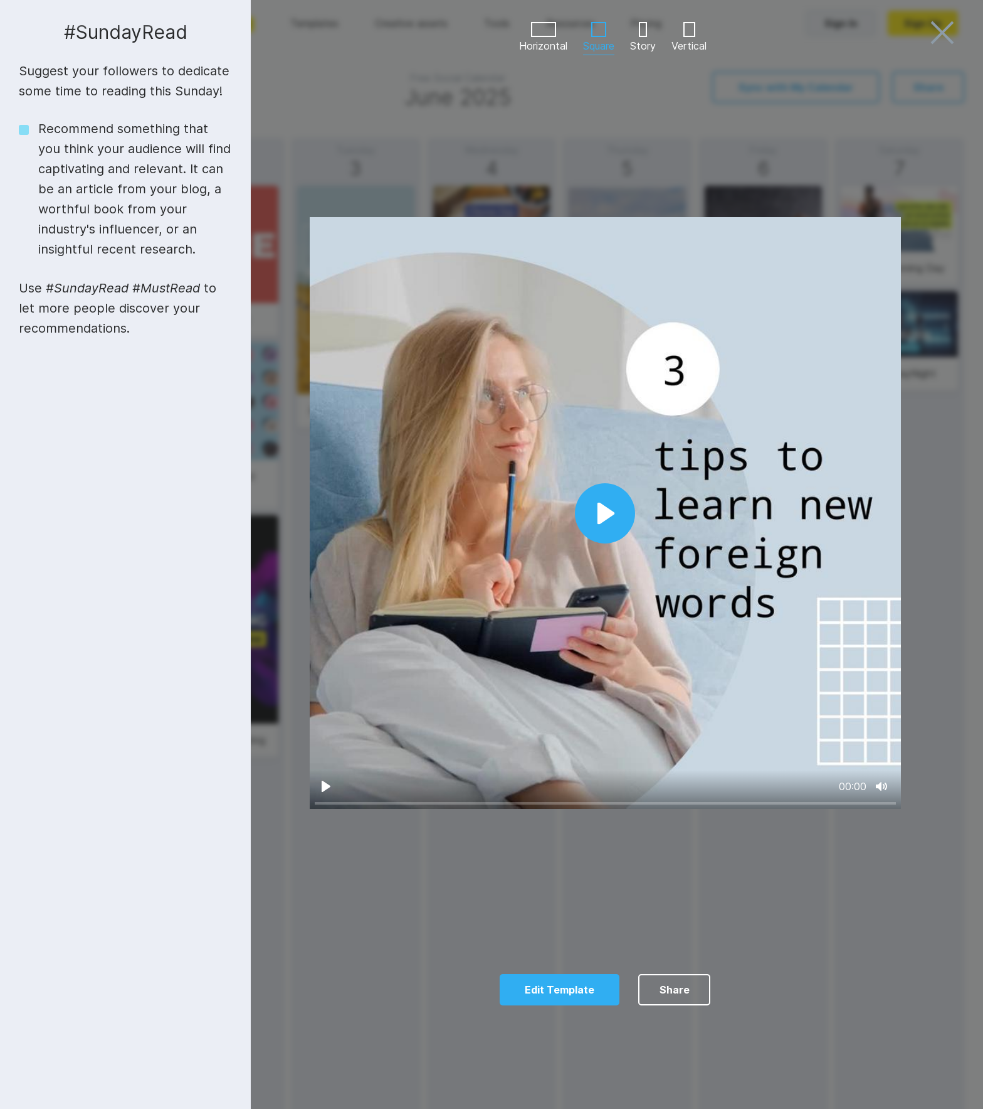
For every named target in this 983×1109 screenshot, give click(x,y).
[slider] (605, 803)
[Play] (326, 786)
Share (675, 989)
